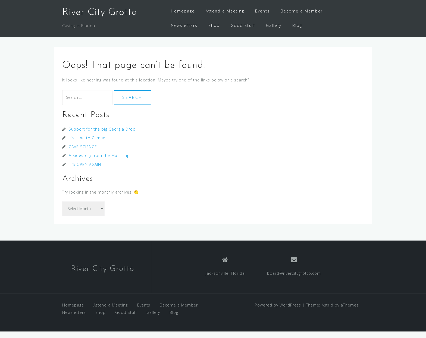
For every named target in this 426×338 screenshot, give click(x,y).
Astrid (327, 311)
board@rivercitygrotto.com (294, 279)
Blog (297, 25)
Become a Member (302, 11)
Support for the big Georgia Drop (102, 135)
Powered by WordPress (278, 311)
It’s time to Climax (87, 144)
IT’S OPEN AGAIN (85, 170)
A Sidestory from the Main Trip (99, 162)
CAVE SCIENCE (83, 153)
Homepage (183, 11)
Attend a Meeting (225, 11)
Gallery (273, 25)
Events (262, 11)
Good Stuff (243, 25)
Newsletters (184, 25)
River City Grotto (99, 12)
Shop (214, 25)
